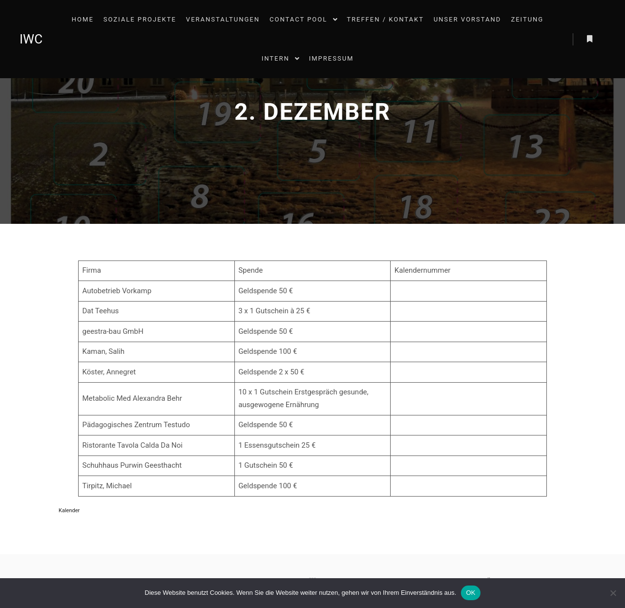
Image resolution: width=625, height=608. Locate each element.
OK (470, 592)
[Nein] (613, 593)
